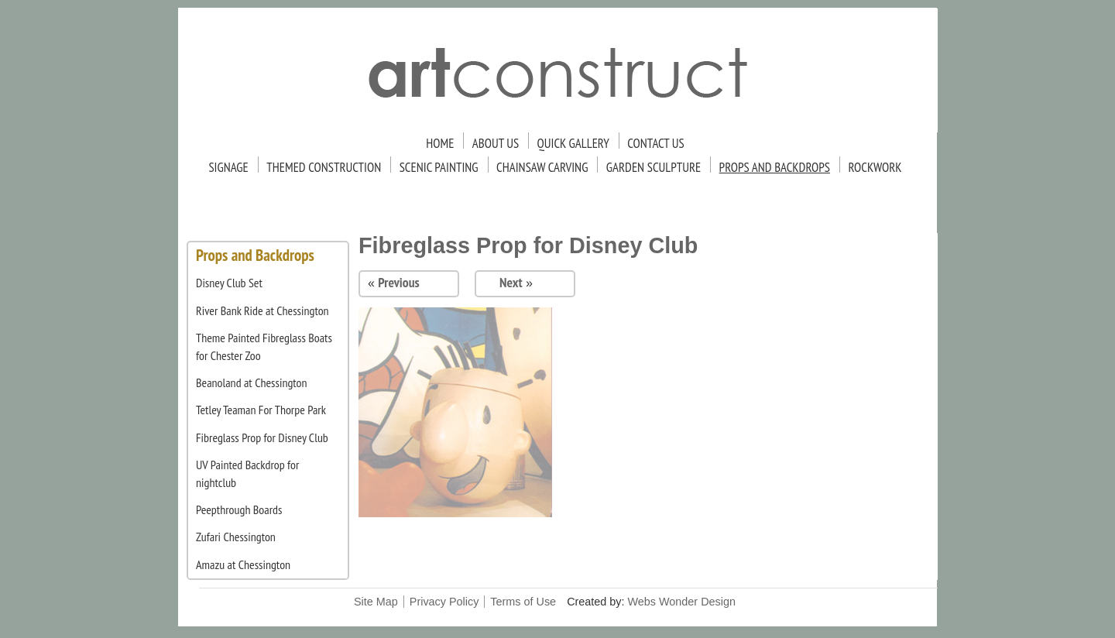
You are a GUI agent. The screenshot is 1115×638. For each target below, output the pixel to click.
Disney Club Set (229, 282)
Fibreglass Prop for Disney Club (262, 437)
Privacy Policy (444, 601)
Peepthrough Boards (239, 509)
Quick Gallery (573, 143)
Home (440, 143)
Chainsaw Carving (542, 167)
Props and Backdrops (774, 167)
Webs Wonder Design (682, 601)
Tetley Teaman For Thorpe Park (261, 409)
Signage (228, 167)
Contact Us (655, 143)
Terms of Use (523, 601)
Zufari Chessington (236, 536)
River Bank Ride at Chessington (262, 310)
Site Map (376, 601)
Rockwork (874, 167)
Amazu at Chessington (243, 564)
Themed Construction (323, 167)
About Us (495, 143)
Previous (398, 282)
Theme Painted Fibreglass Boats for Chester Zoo (264, 346)
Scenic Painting (439, 167)
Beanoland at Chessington (251, 382)
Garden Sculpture (653, 167)
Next (511, 282)
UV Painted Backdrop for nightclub (247, 473)
